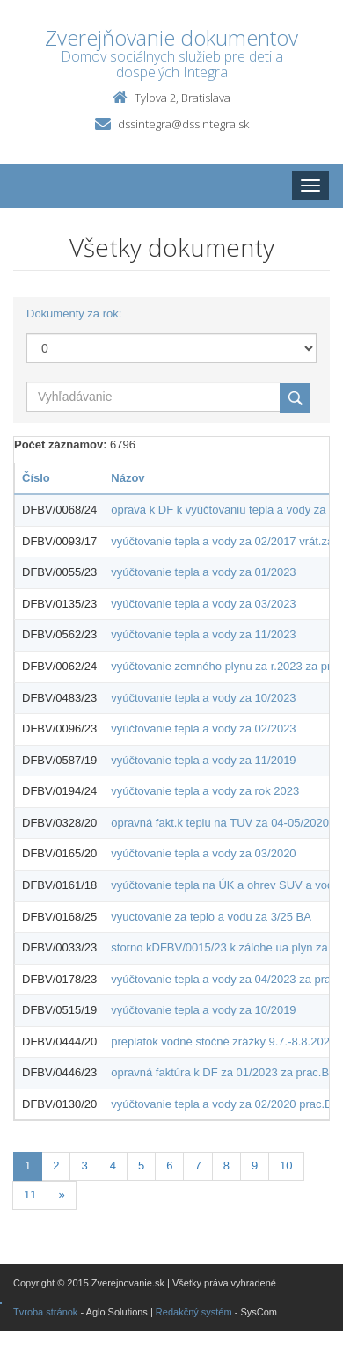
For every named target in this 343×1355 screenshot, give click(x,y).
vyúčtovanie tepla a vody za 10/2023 (203, 697)
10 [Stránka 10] (286, 1165)
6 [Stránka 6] (169, 1165)
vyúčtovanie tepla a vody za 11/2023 (203, 634)
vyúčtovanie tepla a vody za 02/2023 (203, 728)
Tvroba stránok (45, 1312)
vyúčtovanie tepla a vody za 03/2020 (203, 853)
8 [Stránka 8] (226, 1165)
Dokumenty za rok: (73, 313)
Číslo (36, 477)
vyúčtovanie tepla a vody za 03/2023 (203, 603)
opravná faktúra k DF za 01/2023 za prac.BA (224, 1072)
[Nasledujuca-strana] (61, 1195)
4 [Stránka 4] (113, 1165)
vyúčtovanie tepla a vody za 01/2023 (203, 572)
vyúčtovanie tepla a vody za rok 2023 (205, 791)
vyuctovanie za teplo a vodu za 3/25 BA (211, 916)
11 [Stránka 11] (30, 1194)
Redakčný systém (194, 1312)
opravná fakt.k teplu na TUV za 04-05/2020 (220, 822)
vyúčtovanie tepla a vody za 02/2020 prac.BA (225, 1104)
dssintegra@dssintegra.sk (183, 124)
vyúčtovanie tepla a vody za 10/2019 (203, 1009)
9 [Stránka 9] (255, 1165)
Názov (127, 477)
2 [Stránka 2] (56, 1165)
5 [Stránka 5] (141, 1165)
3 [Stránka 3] (84, 1165)
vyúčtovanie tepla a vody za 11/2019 (203, 760)
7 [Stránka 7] (197, 1165)
